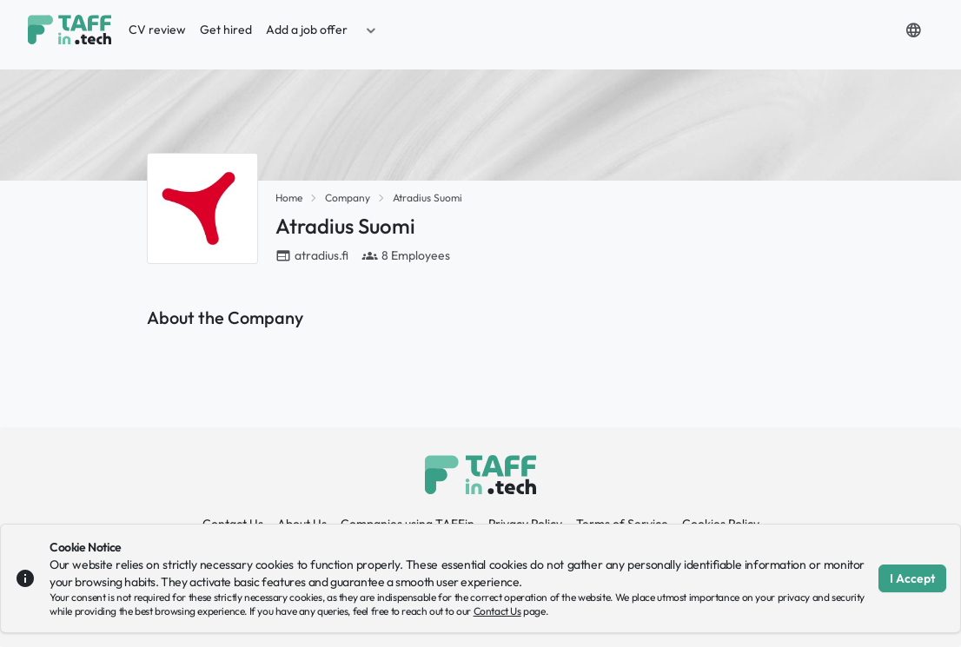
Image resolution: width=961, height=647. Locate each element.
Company (347, 197)
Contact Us (497, 610)
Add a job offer (307, 29)
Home (288, 197)
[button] (371, 29)
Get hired (226, 29)
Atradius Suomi (427, 197)
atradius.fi (321, 255)
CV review (157, 29)
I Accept (912, 578)
